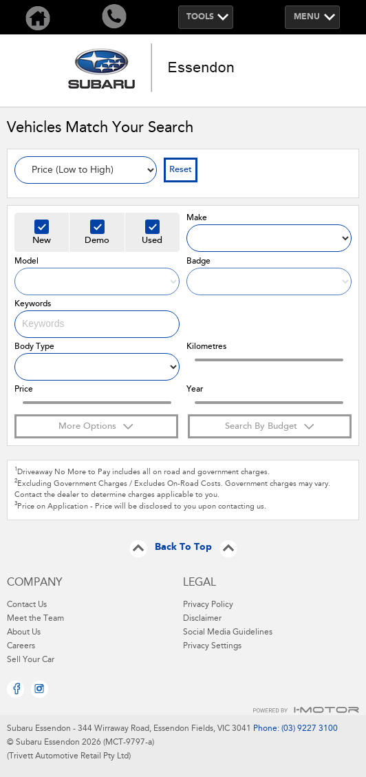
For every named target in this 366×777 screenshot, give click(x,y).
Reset (180, 169)
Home (38, 17)
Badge (198, 261)
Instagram (39, 689)
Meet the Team (35, 619)
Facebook (15, 689)
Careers (21, 646)
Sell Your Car (30, 660)
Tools (200, 17)
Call (114, 17)
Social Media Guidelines (227, 632)
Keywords (32, 304)
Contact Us (27, 605)
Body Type (34, 347)
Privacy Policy (208, 605)
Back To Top (183, 548)
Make (196, 218)
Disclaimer (202, 619)
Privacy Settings (212, 646)
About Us (24, 632)
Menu (307, 17)
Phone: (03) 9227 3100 (294, 729)
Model (26, 261)
